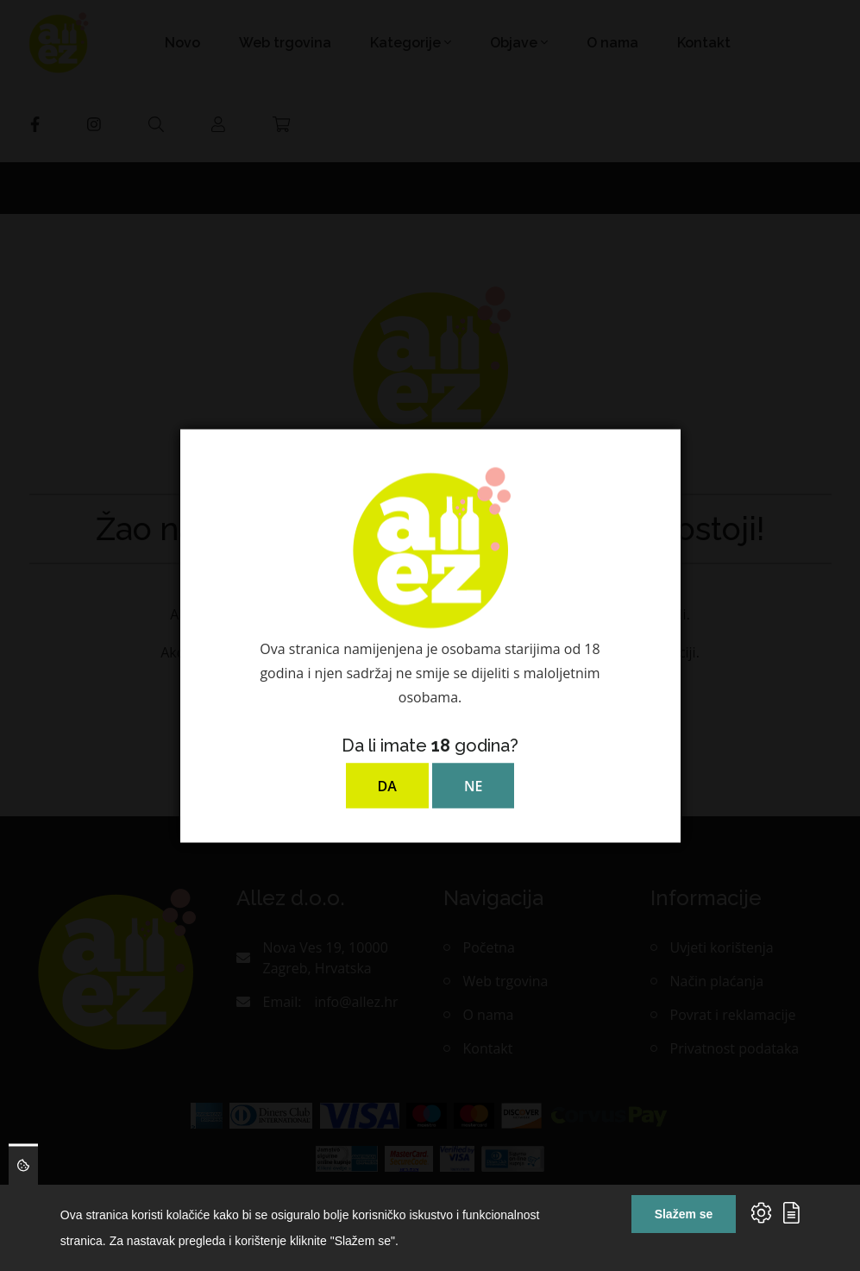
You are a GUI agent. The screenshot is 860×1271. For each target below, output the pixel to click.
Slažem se (684, 1214)
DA (387, 785)
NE (473, 785)
